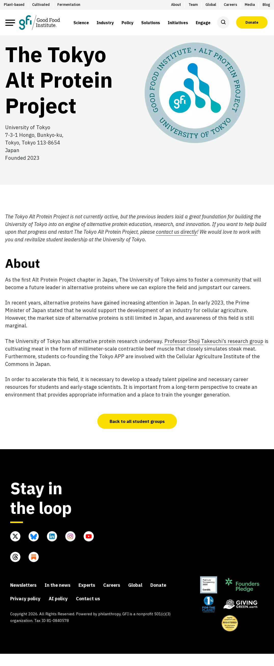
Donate (251, 22)
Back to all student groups (137, 433)
